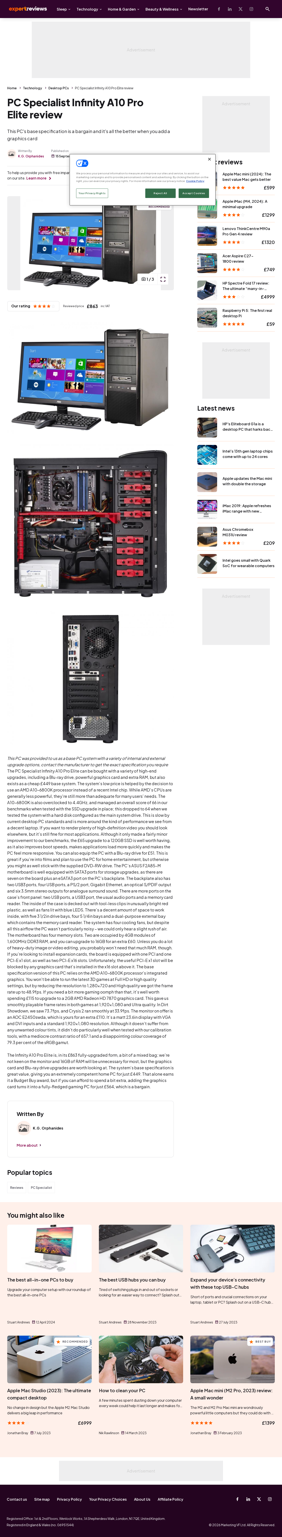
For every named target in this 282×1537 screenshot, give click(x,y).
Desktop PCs (58, 88)
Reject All (160, 193)
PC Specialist (41, 1187)
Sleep (62, 9)
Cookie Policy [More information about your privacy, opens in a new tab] (195, 181)
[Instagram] (251, 9)
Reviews (16, 1187)
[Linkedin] (229, 9)
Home (12, 88)
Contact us (17, 1499)
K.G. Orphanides (31, 156)
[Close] (209, 159)
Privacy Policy (69, 1499)
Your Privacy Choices (108, 1499)
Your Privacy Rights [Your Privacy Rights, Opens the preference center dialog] (92, 193)
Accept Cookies (193, 193)
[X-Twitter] (240, 9)
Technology (87, 9)
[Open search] (267, 9)
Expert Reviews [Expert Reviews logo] (24, 9)
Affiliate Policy (170, 1499)
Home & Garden (122, 9)
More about (27, 1145)
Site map (42, 1499)
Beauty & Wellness (162, 9)
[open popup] (162, 279)
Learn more (36, 178)
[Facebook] (219, 9)
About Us (142, 1499)
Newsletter (198, 9)
